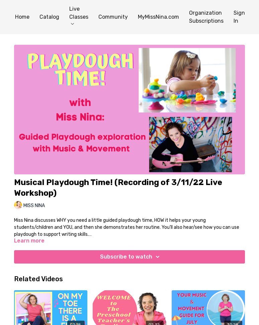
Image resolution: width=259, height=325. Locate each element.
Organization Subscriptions (206, 17)
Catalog (49, 17)
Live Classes (78, 15)
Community (113, 17)
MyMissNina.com (158, 17)
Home (22, 17)
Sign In (239, 17)
